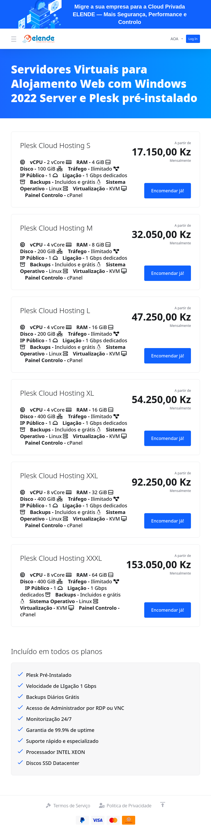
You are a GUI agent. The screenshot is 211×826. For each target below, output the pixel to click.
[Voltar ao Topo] (165, 803)
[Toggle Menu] (13, 38)
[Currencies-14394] (176, 38)
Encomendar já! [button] (166, 190)
